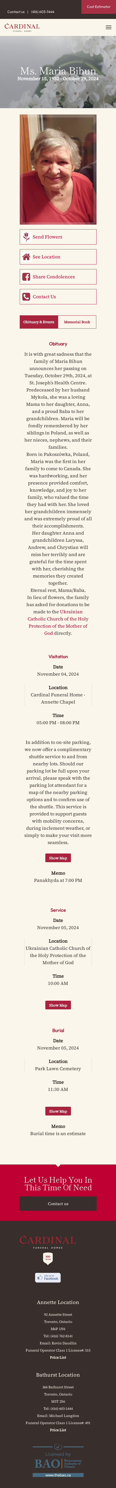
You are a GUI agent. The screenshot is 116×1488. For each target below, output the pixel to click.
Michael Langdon (64, 1415)
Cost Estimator (99, 6)
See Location (46, 256)
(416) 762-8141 (61, 1336)
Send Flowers (47, 237)
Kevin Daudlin (64, 1343)
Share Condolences (54, 276)
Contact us (16, 11)
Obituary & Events (38, 322)
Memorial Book (77, 322)
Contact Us (44, 296)
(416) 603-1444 (42, 11)
